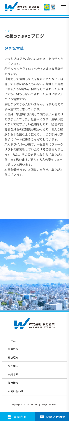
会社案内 (13, 366)
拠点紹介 (13, 357)
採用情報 (13, 382)
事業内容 (13, 349)
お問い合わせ (15, 391)
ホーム (12, 340)
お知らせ (13, 374)
